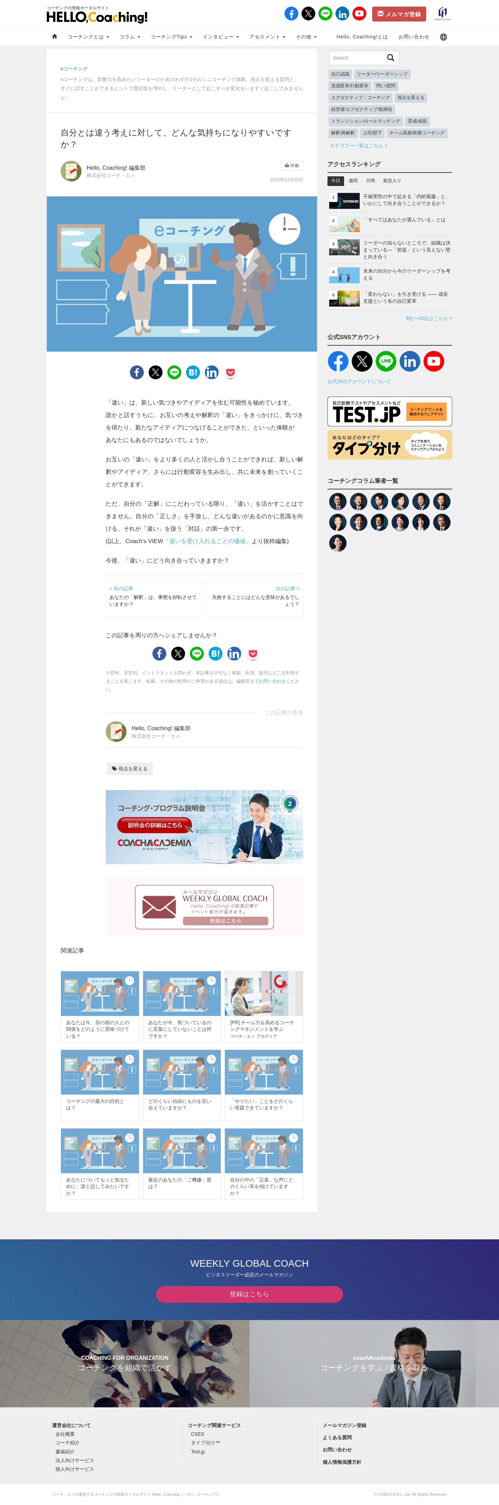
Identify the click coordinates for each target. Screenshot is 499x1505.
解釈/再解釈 (343, 133)
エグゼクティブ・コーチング (360, 97)
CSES (197, 1434)
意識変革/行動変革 (350, 85)
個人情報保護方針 (342, 1462)
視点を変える (130, 768)
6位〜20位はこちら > (429, 318)
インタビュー (221, 36)
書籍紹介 (65, 1451)
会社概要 (65, 1434)
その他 (306, 36)
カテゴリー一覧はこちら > (358, 145)
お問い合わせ (414, 36)
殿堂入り (392, 180)
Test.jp (198, 1451)
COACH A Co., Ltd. (394, 1494)
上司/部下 (372, 133)
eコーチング (74, 68)
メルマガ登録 (399, 13)
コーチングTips (171, 36)
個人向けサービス (74, 1469)
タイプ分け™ (205, 1442)
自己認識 (340, 74)
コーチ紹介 (67, 1442)
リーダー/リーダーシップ (382, 74)
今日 (335, 180)
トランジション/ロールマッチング (365, 121)
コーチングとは (88, 36)
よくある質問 (337, 1437)
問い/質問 (386, 85)
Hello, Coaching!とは (362, 36)
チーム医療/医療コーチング (417, 133)
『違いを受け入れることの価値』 (207, 541)
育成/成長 (417, 121)
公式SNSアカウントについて (359, 381)
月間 (370, 180)
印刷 (292, 165)
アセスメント (268, 36)
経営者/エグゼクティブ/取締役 (361, 109)
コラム (130, 36)
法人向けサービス (74, 1460)
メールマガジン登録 (344, 1425)
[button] (443, 37)
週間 (353, 180)
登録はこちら (249, 1294)
